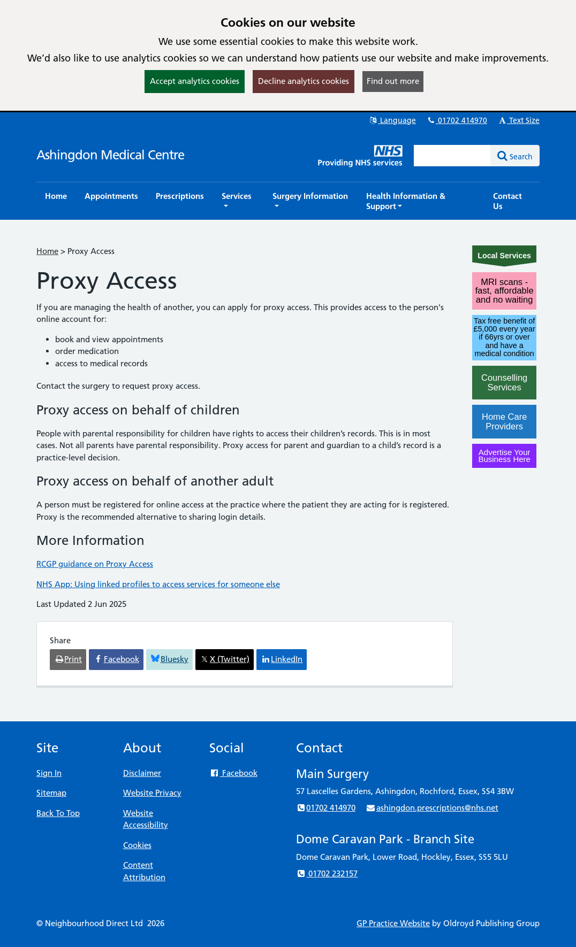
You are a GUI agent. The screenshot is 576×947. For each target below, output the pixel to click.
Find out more (393, 81)
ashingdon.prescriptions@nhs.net (432, 808)
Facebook (233, 773)
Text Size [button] (518, 120)
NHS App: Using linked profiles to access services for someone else (158, 584)
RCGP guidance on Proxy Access (94, 564)
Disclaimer (142, 773)
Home (47, 251)
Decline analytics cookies (303, 81)
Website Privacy (152, 793)
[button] (238, 201)
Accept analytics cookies (194, 81)
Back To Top (58, 813)
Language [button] (392, 120)
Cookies (137, 845)
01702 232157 (327, 873)
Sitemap (51, 793)
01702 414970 (456, 120)
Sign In (49, 773)
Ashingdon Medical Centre (110, 155)
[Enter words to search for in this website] (452, 155)
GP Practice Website (393, 923)
